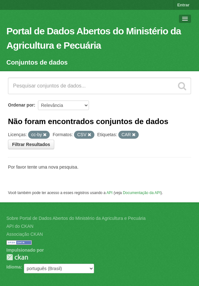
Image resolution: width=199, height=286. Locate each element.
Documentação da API (141, 193)
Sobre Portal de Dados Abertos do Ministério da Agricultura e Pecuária (76, 218)
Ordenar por (21, 105)
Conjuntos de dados (37, 62)
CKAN (17, 257)
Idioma (13, 266)
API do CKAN (19, 226)
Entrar (183, 5)
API (110, 193)
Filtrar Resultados (31, 144)
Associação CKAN (24, 234)
